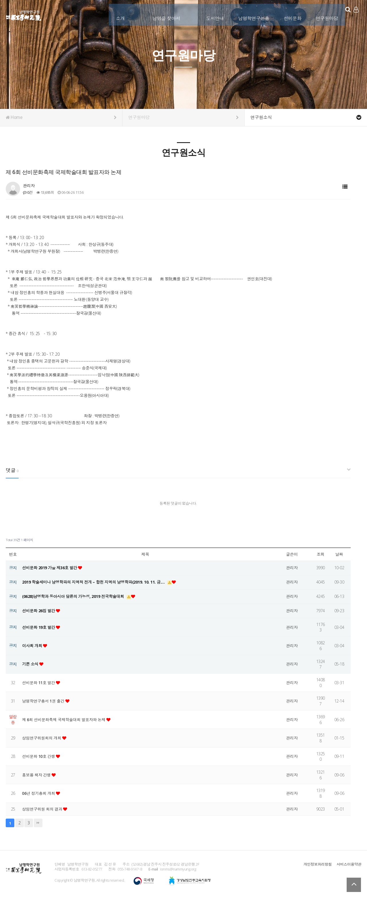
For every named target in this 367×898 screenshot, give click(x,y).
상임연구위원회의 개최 (42, 738)
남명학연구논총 (249, 13)
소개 (115, 13)
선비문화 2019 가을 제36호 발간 (50, 567)
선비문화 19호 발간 (39, 627)
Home (61, 117)
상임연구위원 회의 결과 (43, 809)
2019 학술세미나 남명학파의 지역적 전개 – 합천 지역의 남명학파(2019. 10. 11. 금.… (95, 582)
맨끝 (38, 823)
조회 (320, 554)
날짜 (339, 554)
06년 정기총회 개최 (39, 793)
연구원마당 (322, 13)
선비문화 (287, 13)
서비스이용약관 (349, 864)
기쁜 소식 (31, 664)
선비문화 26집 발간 (39, 610)
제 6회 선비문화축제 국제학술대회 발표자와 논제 (65, 719)
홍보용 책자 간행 (37, 775)
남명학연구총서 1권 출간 (44, 701)
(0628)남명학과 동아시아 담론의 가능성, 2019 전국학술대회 (74, 596)
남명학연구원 (24, 15)
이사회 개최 (33, 645)
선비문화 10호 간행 (39, 756)
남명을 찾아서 (161, 13)
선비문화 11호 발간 (39, 682)
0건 (28, 192)
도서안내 (210, 13)
